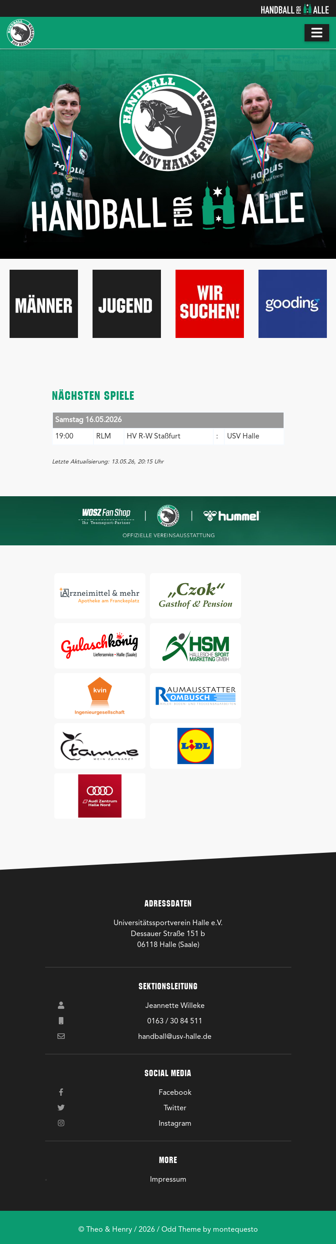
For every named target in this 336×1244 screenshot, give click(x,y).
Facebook (175, 1093)
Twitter (175, 1108)
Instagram (175, 1124)
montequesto (235, 1230)
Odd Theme (181, 1230)
